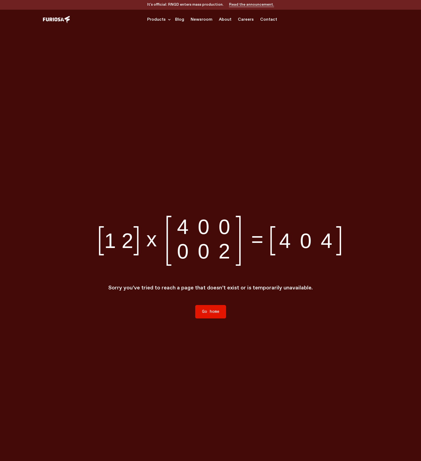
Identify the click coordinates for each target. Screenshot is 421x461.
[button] (158, 19)
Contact (268, 19)
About (225, 19)
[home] (56, 19)
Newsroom (201, 19)
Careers (246, 19)
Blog (179, 19)
